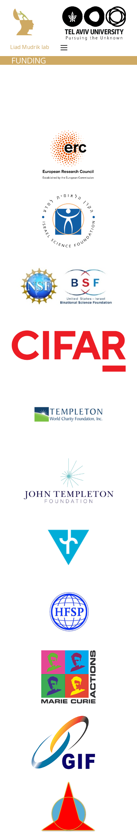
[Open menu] (64, 48)
